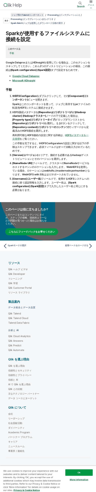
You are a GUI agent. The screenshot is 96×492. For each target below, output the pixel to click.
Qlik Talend (14, 313)
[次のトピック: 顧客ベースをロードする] (71, 246)
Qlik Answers (15, 340)
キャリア (13, 441)
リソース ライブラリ (19, 292)
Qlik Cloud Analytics (19, 336)
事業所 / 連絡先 (16, 450)
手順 (11, 53)
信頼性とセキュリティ (20, 370)
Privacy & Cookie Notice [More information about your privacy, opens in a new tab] (27, 490)
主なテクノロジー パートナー (23, 393)
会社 (10, 413)
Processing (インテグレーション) (64, 15)
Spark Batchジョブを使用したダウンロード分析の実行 (37, 23)
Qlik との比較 (15, 389)
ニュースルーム (16, 446)
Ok (79, 472)
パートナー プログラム (20, 437)
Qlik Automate (16, 350)
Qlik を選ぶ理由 (16, 365)
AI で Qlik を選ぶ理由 (19, 384)
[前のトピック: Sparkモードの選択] (24, 246)
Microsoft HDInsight (23, 80)
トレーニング (15, 278)
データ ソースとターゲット (22, 398)
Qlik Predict (14, 345)
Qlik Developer (16, 273)
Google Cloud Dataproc (26, 76)
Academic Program (19, 432)
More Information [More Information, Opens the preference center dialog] (79, 479)
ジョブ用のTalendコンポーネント (27, 15)
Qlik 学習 (13, 283)
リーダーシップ (16, 418)
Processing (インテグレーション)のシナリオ (32, 19)
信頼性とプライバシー (20, 375)
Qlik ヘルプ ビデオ (18, 269)
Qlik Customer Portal (20, 287)
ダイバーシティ (16, 427)
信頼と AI (13, 379)
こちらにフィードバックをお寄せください (32, 231)
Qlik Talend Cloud (18, 318)
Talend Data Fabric (19, 322)
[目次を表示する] (6, 15)
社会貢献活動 (15, 423)
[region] (48, 479)
